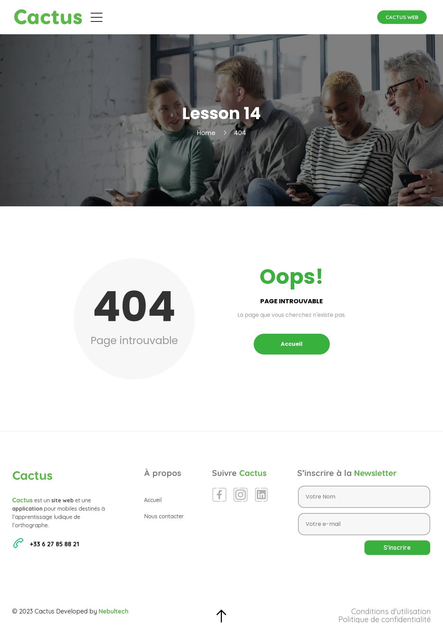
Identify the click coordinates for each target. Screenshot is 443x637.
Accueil (144, 17)
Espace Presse (271, 17)
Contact (319, 17)
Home (206, 132)
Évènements (188, 17)
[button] (402, 17)
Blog (228, 17)
